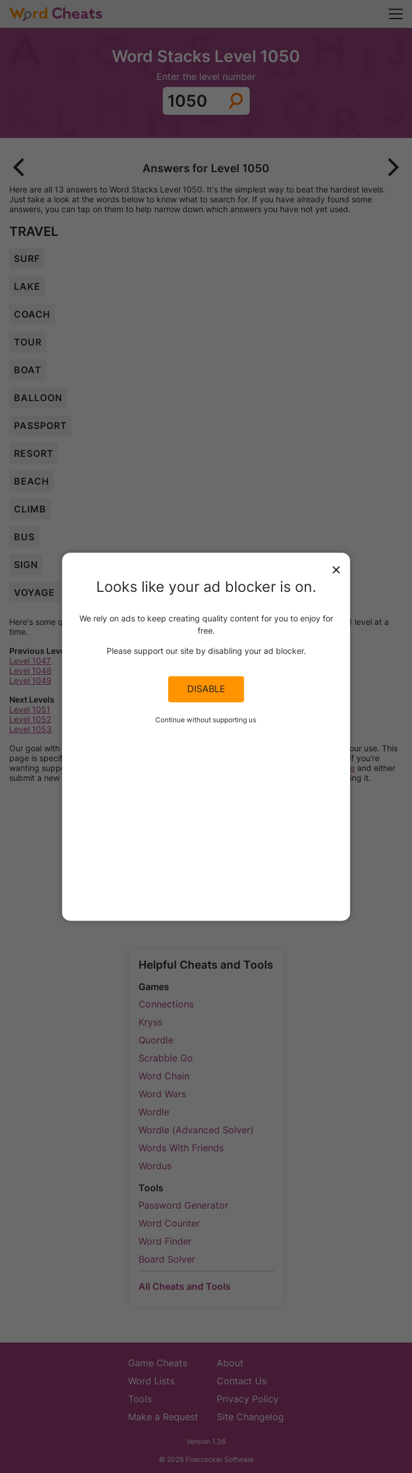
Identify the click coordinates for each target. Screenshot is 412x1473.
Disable (206, 689)
